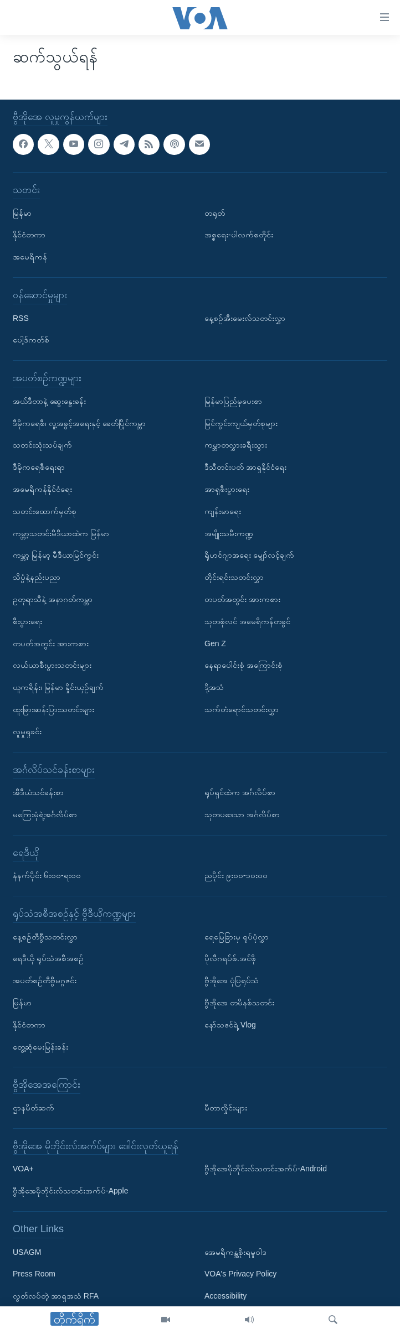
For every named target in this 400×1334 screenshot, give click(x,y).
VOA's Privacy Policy (240, 1273)
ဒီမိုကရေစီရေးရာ (39, 467)
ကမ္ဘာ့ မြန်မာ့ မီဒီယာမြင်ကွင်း (56, 555)
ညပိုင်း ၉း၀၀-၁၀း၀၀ (236, 875)
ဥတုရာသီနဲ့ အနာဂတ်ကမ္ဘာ (53, 599)
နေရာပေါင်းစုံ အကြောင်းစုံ (243, 665)
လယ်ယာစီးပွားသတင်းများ (52, 665)
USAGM (27, 1251)
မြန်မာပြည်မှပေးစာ (233, 400)
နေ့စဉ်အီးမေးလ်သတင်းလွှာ (244, 317)
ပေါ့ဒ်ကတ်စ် (31, 339)
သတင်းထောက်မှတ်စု (44, 510)
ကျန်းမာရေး (222, 510)
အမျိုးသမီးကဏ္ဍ (228, 532)
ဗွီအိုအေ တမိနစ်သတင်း (239, 1002)
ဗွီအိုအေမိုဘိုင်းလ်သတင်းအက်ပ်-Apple (70, 1190)
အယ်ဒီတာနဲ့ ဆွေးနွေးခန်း (49, 400)
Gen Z (215, 643)
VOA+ (23, 1168)
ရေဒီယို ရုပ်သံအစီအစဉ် (48, 958)
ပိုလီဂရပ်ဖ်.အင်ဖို (230, 958)
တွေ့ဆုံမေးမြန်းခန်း (40, 1046)
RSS (21, 317)
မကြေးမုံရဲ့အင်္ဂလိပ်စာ (45, 814)
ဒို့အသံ (214, 687)
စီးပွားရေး (27, 620)
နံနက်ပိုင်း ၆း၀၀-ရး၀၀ (47, 875)
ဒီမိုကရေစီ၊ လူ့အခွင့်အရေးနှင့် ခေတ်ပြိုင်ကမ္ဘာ (79, 422)
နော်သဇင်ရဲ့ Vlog (230, 1024)
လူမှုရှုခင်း (27, 730)
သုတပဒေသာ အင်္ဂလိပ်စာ (242, 814)
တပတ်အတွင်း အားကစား (51, 643)
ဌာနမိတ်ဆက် (33, 1107)
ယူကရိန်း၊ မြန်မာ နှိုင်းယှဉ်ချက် (58, 687)
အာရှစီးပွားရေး (226, 489)
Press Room (34, 1273)
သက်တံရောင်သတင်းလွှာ (241, 709)
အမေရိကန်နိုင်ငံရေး (42, 489)
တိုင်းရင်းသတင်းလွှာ (234, 577)
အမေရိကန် (30, 256)
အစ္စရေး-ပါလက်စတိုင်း (238, 234)
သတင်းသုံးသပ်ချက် (42, 444)
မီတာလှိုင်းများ (225, 1107)
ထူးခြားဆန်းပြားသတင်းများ (53, 709)
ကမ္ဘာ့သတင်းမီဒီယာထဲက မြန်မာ (61, 532)
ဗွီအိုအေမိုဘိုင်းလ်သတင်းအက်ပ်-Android (265, 1168)
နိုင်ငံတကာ (29, 234)
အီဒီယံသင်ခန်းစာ (38, 792)
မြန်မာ (22, 212)
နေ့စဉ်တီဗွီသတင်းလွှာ (45, 936)
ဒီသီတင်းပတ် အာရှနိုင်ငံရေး (245, 467)
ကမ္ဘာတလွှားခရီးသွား (235, 444)
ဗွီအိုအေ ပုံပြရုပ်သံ (231, 980)
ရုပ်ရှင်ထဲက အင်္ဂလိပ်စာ (239, 792)
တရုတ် (214, 212)
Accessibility (225, 1295)
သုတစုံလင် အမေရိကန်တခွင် (247, 620)
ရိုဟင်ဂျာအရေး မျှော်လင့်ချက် (249, 555)
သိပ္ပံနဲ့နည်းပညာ (36, 577)
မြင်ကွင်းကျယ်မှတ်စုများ (241, 422)
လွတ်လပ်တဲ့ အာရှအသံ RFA (56, 1295)
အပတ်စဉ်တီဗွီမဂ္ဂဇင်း (44, 980)
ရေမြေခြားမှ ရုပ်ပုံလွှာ (236, 936)
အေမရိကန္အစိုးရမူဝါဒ (235, 1251)
